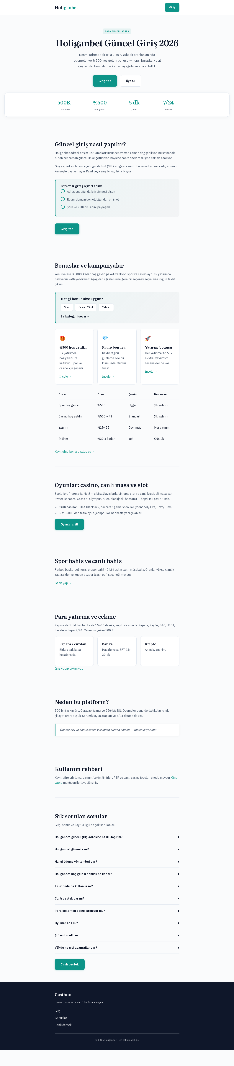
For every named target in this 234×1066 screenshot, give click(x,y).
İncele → (65, 376)
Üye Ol (130, 81)
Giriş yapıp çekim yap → (71, 668)
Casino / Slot (85, 307)
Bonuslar (61, 1018)
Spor (67, 307)
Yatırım (106, 307)
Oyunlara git (69, 524)
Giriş (172, 7)
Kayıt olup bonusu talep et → (74, 451)
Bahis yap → (63, 583)
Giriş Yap (105, 81)
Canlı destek (70, 964)
